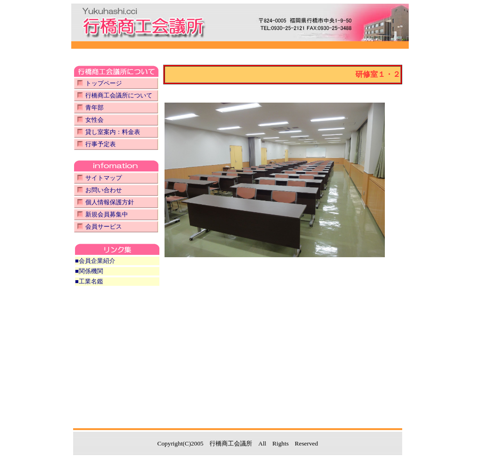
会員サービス (103, 226)
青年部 (94, 107)
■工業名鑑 (89, 281)
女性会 (94, 119)
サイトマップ (103, 177)
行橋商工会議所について (118, 95)
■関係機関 (89, 271)
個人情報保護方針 (109, 202)
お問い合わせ (103, 189)
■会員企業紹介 (95, 260)
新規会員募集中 (106, 214)
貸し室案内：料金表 (112, 131)
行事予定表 (100, 144)
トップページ (103, 83)
